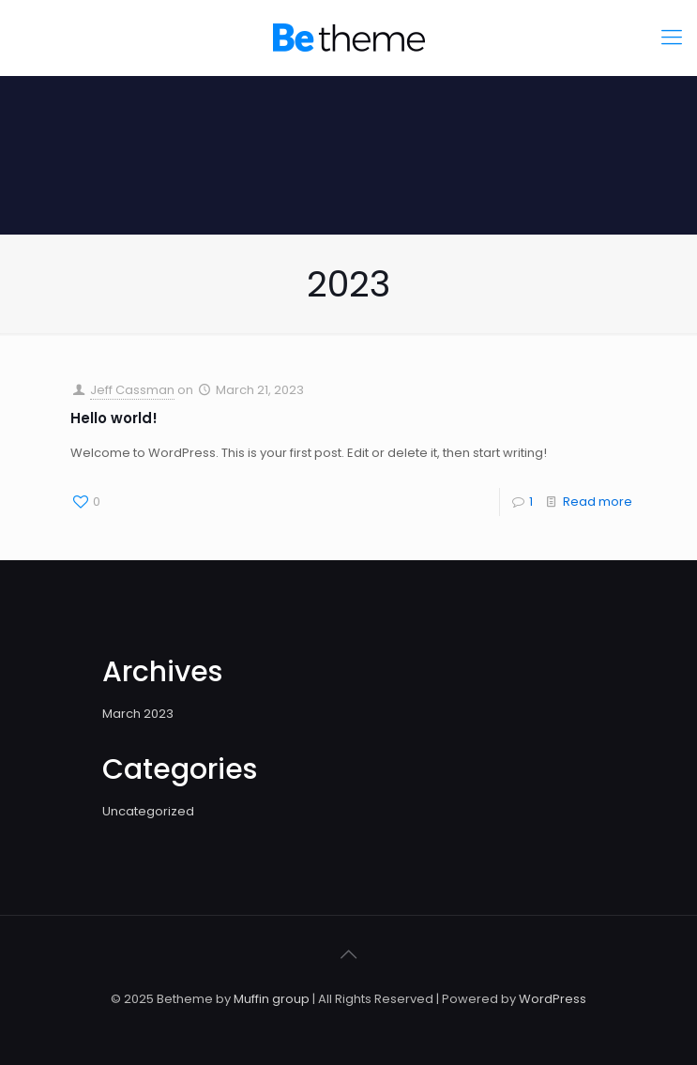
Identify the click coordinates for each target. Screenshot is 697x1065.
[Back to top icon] (349, 954)
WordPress (552, 999)
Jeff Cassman (132, 390)
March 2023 (138, 714)
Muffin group (272, 999)
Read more (597, 501)
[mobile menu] (672, 37)
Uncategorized (148, 811)
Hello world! (114, 418)
